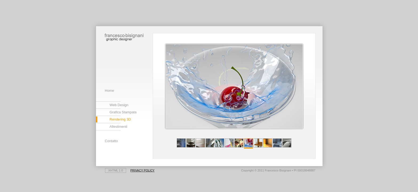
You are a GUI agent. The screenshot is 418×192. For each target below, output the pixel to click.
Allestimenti (118, 127)
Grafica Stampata (123, 112)
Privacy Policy (142, 170)
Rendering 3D (120, 119)
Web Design (119, 105)
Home (109, 91)
